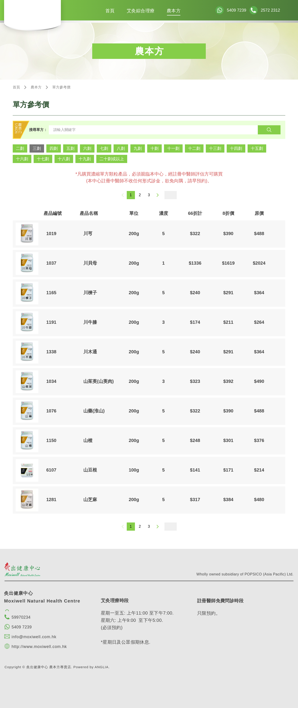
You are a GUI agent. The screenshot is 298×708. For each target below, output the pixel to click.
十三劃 (215, 148)
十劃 (154, 148)
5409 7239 (236, 10)
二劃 (20, 148)
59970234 (21, 617)
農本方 (174, 10)
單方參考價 (61, 87)
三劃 (37, 148)
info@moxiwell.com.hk (34, 637)
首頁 (110, 10)
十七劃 (43, 159)
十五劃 (257, 148)
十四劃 (236, 148)
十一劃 (173, 148)
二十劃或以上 (111, 159)
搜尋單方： (38, 130)
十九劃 (85, 159)
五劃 (70, 148)
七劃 (104, 148)
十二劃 (194, 148)
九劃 (138, 148)
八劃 (121, 148)
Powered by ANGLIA (91, 667)
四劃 (54, 148)
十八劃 (64, 159)
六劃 (87, 148)
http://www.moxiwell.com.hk (39, 646)
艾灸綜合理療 (141, 10)
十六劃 (22, 159)
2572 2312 (270, 10)
